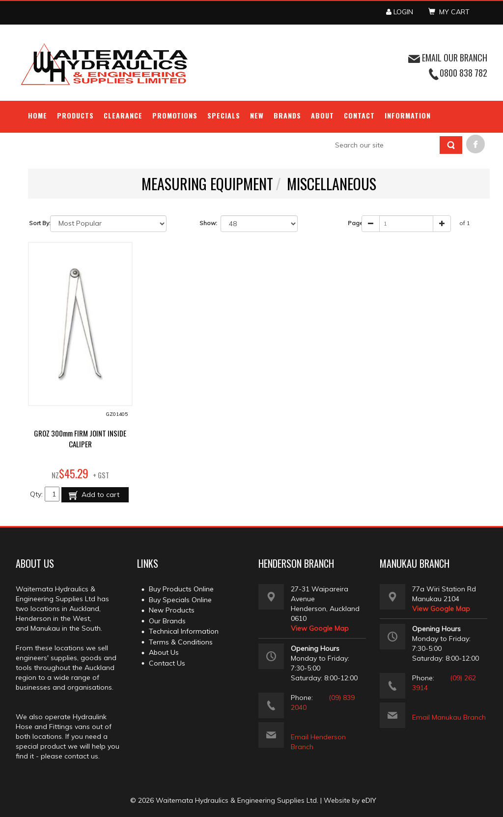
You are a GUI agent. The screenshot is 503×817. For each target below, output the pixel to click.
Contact (359, 115)
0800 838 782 (463, 72)
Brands (287, 115)
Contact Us (167, 663)
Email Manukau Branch (449, 717)
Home (37, 115)
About (322, 115)
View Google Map (320, 628)
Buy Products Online (181, 588)
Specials (223, 115)
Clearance (123, 115)
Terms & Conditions (181, 642)
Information (408, 115)
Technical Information (184, 631)
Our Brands (167, 620)
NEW (257, 115)
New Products (172, 610)
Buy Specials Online (180, 599)
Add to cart (99, 494)
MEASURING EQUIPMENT (207, 184)
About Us (164, 652)
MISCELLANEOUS (331, 184)
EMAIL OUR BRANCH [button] (447, 57)
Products (75, 115)
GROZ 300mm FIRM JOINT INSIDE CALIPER (80, 438)
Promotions (175, 115)
